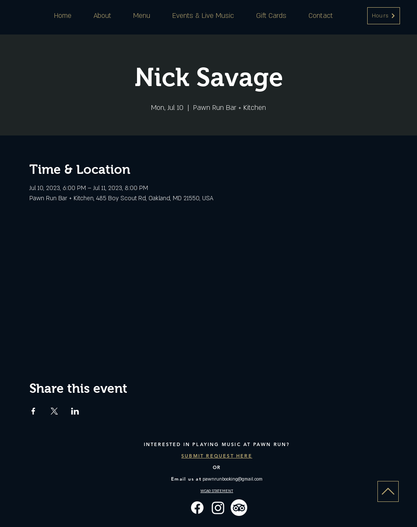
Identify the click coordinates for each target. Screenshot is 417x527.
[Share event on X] (54, 411)
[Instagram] (218, 507)
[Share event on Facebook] (33, 411)
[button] (383, 15)
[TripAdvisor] (239, 507)
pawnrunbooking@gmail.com (233, 479)
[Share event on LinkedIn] (75, 411)
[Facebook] (197, 507)
